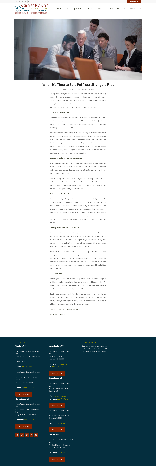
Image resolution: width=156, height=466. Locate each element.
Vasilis (93, 89)
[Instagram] (27, 435)
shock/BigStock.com (57, 314)
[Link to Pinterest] (29, 1)
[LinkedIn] (22, 435)
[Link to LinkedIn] (19, 1)
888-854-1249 (29, 387)
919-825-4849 (60, 396)
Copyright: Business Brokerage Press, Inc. (65, 309)
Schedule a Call (134, 1)
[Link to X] (25, 1)
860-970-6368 (57, 367)
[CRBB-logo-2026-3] (31, 8)
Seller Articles (82, 89)
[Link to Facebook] (16, 1)
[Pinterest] (36, 435)
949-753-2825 (27, 367)
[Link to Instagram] (22, 1)
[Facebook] (17, 435)
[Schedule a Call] (23, 394)
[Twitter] (31, 435)
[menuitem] (133, 1)
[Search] (140, 8)
